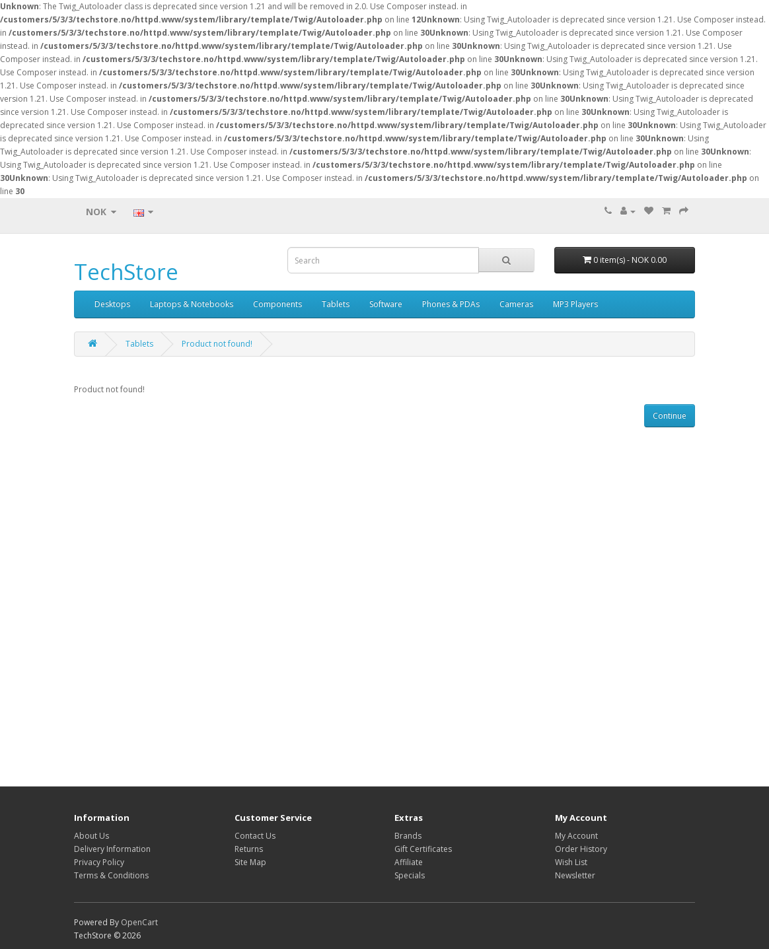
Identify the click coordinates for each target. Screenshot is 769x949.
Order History (581, 849)
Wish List (571, 862)
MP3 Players (575, 304)
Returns (249, 849)
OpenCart (139, 922)
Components (277, 304)
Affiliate (408, 862)
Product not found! (217, 343)
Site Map (250, 862)
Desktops (112, 304)
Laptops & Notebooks (191, 304)
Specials (409, 875)
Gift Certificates (423, 849)
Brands (407, 835)
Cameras (516, 304)
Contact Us (255, 835)
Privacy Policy (99, 862)
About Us (91, 835)
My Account (576, 835)
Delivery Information (112, 849)
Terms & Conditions (111, 875)
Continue (669, 415)
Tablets (335, 304)
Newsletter (575, 875)
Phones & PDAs (451, 304)
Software (385, 304)
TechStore (126, 272)
